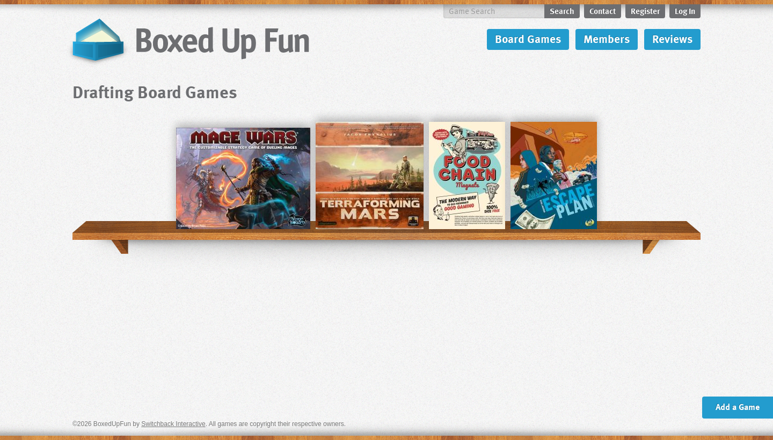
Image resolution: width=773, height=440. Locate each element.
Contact (602, 11)
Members (607, 38)
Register (645, 11)
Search (562, 11)
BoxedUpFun (189, 40)
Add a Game (738, 406)
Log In (685, 11)
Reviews (672, 38)
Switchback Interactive (173, 424)
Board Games (528, 38)
